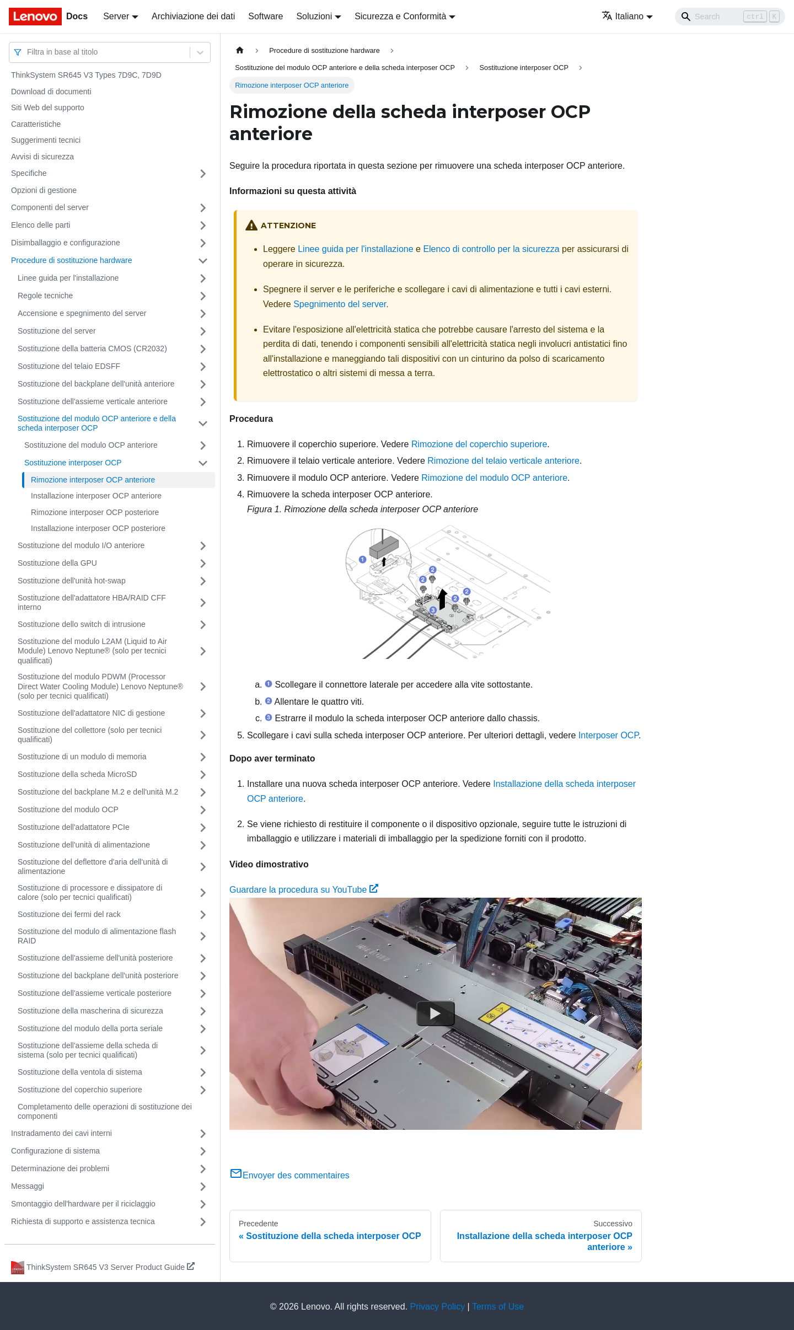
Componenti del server (50, 207)
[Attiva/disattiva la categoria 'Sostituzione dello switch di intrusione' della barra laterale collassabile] (203, 625)
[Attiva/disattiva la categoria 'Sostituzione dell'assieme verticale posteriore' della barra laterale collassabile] (203, 993)
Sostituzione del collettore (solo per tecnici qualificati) (90, 735)
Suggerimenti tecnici (46, 140)
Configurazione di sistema (55, 1150)
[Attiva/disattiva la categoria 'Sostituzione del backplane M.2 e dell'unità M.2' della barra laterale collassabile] (203, 792)
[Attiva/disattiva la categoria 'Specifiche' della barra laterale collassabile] (203, 174)
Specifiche (29, 173)
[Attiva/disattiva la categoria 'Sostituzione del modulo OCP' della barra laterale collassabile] (203, 810)
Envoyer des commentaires (289, 1175)
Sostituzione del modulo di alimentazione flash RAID (97, 936)
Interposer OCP (608, 735)
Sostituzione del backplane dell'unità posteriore (98, 975)
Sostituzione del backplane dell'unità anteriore (96, 383)
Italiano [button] (623, 16)
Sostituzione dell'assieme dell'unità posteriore (95, 957)
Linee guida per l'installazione (68, 277)
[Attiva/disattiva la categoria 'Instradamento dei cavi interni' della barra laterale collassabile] (203, 1134)
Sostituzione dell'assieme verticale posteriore (94, 993)
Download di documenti (51, 91)
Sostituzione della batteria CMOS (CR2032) (92, 348)
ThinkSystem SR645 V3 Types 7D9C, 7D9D (86, 75)
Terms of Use (498, 1306)
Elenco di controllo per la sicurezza (491, 249)
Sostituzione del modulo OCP (68, 809)
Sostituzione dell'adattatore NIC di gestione (91, 713)
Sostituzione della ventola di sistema (80, 1072)
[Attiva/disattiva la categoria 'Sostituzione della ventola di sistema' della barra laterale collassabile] (203, 1072)
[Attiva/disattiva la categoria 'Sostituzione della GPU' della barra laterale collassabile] (203, 563)
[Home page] (239, 50)
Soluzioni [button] (314, 16)
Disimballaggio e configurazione (65, 242)
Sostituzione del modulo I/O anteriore (81, 545)
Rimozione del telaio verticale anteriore (503, 460)
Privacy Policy (437, 1306)
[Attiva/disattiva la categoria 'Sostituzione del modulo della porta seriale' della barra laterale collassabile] (203, 1029)
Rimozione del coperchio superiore (479, 444)
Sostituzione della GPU (57, 563)
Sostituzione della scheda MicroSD (77, 774)
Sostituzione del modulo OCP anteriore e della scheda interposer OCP (97, 423)
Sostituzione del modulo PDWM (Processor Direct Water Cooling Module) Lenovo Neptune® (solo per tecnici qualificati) (100, 686)
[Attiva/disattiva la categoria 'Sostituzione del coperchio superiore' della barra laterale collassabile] (203, 1090)
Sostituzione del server (57, 330)
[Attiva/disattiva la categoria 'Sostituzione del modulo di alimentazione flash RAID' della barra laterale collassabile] (203, 937)
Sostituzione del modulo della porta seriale (90, 1028)
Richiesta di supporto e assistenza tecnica (83, 1221)
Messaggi (27, 1186)
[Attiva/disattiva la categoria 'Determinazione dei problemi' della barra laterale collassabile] (203, 1169)
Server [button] (116, 16)
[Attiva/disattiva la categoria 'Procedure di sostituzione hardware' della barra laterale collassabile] (203, 261)
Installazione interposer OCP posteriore (98, 528)
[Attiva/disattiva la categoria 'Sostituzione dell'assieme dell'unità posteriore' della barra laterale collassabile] (203, 958)
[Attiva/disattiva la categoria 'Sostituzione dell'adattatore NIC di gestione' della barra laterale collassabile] (203, 713)
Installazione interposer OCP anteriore (96, 495)
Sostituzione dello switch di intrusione (82, 624)
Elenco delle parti (40, 225)
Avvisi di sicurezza (42, 156)
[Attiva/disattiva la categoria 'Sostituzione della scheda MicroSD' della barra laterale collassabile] (203, 775)
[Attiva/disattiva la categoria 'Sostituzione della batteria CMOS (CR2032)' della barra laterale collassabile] (203, 349)
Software (265, 16)
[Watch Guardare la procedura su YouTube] (435, 1013)
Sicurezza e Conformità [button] (400, 16)
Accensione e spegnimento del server (82, 313)
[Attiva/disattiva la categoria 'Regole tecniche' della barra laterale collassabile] (203, 296)
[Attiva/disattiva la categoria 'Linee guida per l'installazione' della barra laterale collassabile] (203, 278)
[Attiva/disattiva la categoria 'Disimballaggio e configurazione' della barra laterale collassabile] (203, 243)
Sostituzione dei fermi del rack (69, 914)
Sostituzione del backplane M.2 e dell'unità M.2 (98, 791)
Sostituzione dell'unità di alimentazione (84, 844)
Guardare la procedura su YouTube (303, 889)
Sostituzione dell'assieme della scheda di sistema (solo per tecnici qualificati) (88, 1050)
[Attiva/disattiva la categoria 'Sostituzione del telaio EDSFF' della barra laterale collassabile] (203, 367)
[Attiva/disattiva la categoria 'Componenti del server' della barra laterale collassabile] (203, 208)
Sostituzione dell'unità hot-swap (72, 580)
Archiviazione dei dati (193, 16)
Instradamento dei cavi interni (61, 1133)
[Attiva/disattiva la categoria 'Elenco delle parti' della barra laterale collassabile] (203, 225)
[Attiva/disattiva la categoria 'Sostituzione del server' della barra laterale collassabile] (203, 331)
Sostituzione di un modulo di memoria (82, 756)
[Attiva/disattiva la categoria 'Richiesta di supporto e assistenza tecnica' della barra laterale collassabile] (203, 1222)
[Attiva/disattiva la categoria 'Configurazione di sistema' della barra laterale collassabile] (203, 1151)
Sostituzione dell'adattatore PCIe (74, 827)
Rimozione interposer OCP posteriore (95, 512)
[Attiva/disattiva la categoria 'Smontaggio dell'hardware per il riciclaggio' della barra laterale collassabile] (203, 1204)
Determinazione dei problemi (60, 1168)
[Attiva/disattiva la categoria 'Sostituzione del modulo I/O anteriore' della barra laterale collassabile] (203, 546)
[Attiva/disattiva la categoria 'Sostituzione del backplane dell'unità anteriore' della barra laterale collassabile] (203, 384)
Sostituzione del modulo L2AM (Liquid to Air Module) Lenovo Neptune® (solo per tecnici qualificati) (92, 651)
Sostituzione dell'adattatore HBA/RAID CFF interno (92, 602)
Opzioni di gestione (44, 190)
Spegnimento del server (339, 304)
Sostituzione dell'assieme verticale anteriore (93, 401)
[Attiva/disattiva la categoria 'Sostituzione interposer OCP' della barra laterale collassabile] (203, 463)
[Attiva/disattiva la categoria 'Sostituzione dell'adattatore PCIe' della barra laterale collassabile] (203, 827)
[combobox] (28, 52)
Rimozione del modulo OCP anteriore (494, 477)
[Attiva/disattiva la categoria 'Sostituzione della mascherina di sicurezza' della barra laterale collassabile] (203, 1011)
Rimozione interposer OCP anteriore (93, 479)
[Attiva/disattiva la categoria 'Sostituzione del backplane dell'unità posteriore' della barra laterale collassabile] (203, 976)
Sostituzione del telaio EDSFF (69, 366)
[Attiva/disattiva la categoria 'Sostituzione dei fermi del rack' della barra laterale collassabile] (203, 915)
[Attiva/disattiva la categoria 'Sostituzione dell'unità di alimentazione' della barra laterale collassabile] (203, 845)
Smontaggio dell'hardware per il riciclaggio (83, 1203)
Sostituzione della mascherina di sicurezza (90, 1010)
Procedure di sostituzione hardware (71, 260)
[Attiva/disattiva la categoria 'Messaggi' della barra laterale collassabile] (203, 1186)
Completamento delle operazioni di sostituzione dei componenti (105, 1111)
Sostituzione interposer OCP (73, 462)
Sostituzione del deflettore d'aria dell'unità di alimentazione (93, 866)
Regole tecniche (45, 295)
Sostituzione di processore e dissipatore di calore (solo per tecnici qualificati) (90, 892)
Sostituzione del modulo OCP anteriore (91, 445)
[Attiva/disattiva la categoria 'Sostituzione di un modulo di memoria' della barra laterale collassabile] (203, 757)
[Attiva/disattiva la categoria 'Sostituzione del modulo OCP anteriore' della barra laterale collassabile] (203, 445)
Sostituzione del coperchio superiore (80, 1089)
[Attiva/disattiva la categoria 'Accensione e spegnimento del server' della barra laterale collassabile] (203, 314)
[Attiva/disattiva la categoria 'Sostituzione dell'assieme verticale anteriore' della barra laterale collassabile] (203, 402)
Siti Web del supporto (47, 107)
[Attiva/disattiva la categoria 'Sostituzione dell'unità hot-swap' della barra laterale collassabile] (203, 581)
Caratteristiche (36, 124)
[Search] (730, 16)
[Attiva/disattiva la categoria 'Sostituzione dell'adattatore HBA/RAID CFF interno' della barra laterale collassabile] (203, 603)
